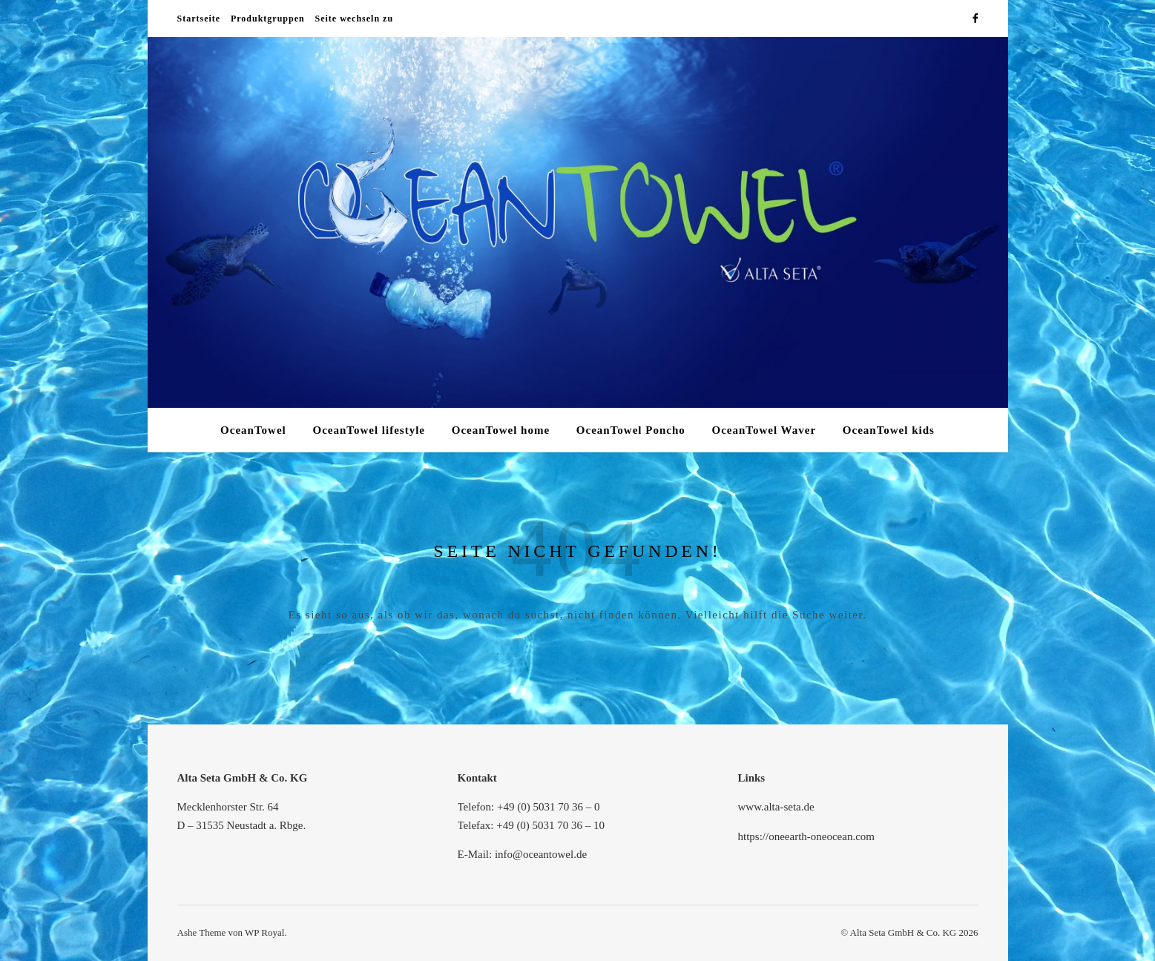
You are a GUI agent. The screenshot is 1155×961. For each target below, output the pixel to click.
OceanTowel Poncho (630, 430)
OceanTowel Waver (763, 430)
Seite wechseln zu (354, 18)
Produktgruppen (268, 18)
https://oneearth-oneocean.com (806, 836)
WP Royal (264, 932)
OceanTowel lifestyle (368, 430)
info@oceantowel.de (541, 854)
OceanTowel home (501, 430)
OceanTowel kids (889, 430)
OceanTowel (253, 430)
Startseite (199, 18)
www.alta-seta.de (776, 807)
